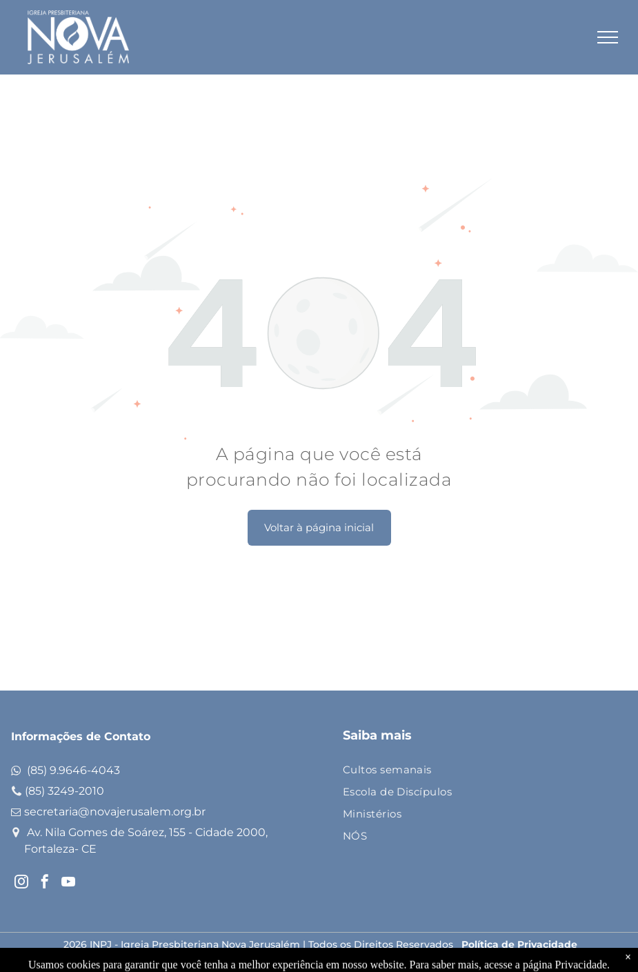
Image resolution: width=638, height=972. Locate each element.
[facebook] (44, 883)
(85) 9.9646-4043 (73, 770)
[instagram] (21, 883)
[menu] (608, 37)
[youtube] (68, 883)
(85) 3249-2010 (64, 790)
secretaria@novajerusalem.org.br (115, 811)
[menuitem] (473, 771)
